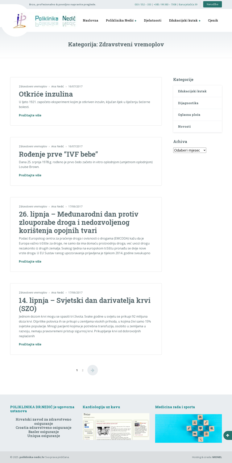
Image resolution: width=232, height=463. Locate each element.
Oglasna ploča (189, 115)
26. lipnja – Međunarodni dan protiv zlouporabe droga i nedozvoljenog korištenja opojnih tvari (79, 222)
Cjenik (213, 20)
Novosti (184, 126)
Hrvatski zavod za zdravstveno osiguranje (43, 421)
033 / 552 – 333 (143, 4)
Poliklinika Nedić (120, 20)
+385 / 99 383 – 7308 (165, 4)
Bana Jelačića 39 (188, 4)
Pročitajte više (30, 115)
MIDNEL (217, 457)
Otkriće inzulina (46, 93)
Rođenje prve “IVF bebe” (58, 154)
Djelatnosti (152, 20)
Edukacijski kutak (183, 20)
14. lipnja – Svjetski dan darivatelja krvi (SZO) (85, 304)
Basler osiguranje (43, 431)
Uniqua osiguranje (43, 435)
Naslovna (90, 20)
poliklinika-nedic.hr (32, 457)
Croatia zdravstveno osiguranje (43, 427)
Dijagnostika (188, 103)
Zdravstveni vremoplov (33, 86)
